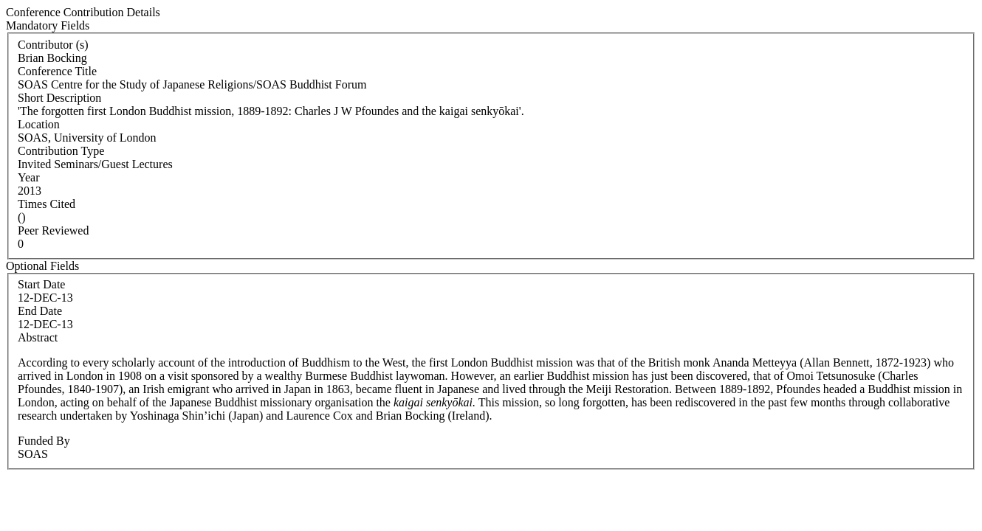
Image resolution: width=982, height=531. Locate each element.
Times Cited (46, 204)
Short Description (59, 97)
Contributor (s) (53, 44)
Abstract (38, 337)
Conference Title (57, 71)
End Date (40, 311)
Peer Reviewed (53, 230)
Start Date (41, 284)
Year (28, 177)
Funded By (44, 440)
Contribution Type (61, 151)
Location (39, 124)
